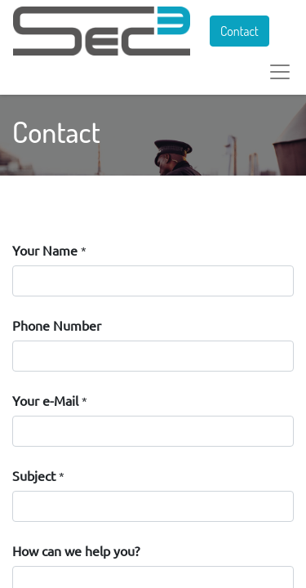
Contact (239, 31)
